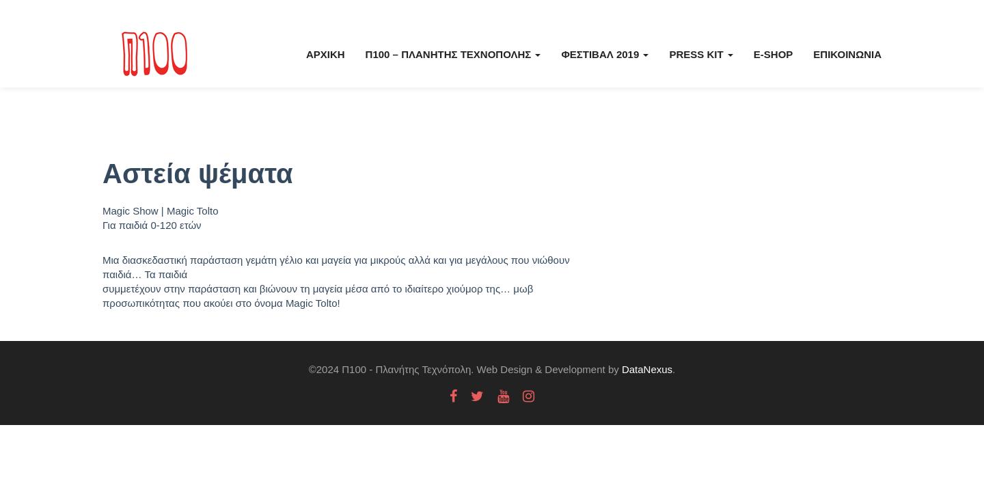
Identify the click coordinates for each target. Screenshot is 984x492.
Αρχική (325, 54)
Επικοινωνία (847, 54)
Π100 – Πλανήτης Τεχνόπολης (453, 54)
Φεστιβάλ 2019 (604, 54)
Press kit (701, 54)
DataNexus (647, 369)
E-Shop (773, 54)
